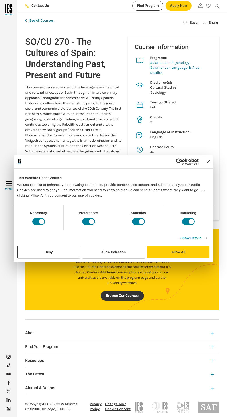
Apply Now (178, 6)
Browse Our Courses (122, 296)
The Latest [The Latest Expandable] (119, 374)
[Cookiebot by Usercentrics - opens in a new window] (179, 161)
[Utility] (200, 5)
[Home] (8, 9)
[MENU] (9, 186)
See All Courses (39, 20)
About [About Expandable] (119, 332)
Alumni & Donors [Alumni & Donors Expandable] (119, 387)
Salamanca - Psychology (169, 62)
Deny (49, 252)
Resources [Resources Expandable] (119, 360)
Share (210, 22)
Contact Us (37, 6)
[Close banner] (208, 161)
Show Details (191, 238)
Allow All (178, 252)
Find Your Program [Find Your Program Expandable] (119, 346)
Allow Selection (113, 252)
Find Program (148, 6)
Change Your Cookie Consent (118, 406)
